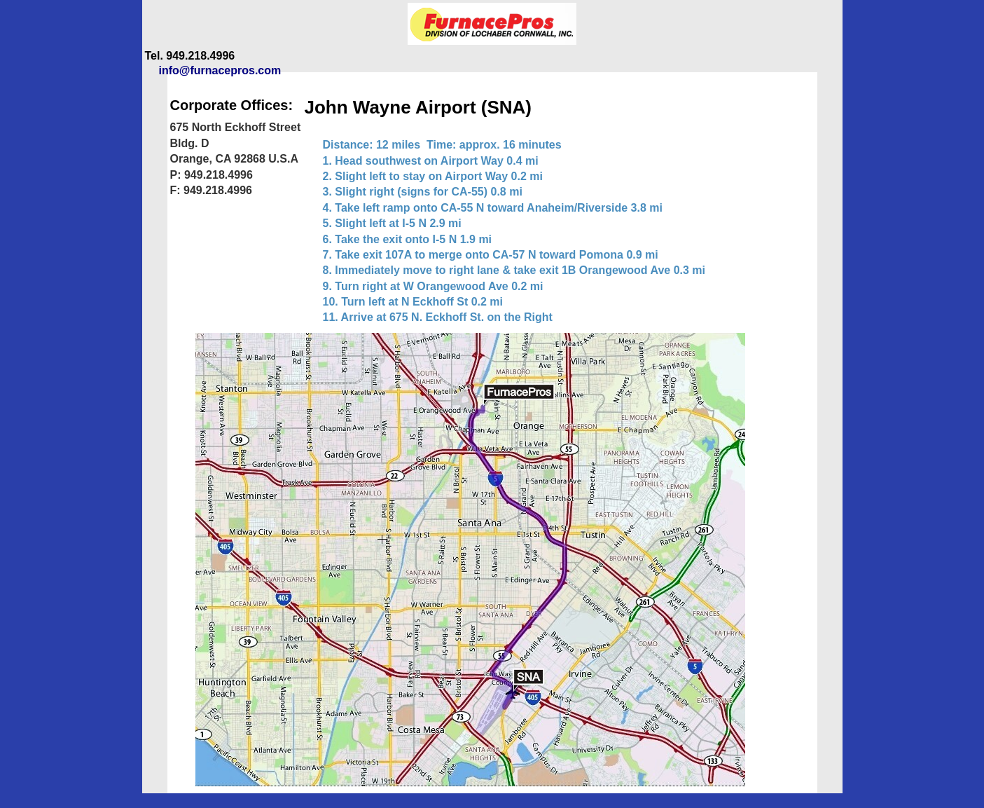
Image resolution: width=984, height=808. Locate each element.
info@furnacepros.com (220, 70)
